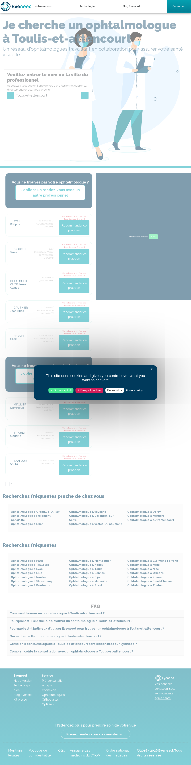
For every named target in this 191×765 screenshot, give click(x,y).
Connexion (178, 6)
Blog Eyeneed (131, 6)
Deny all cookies (89, 390)
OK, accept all (61, 390)
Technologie (87, 6)
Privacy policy (134, 390)
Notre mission (43, 6)
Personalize (114, 390)
